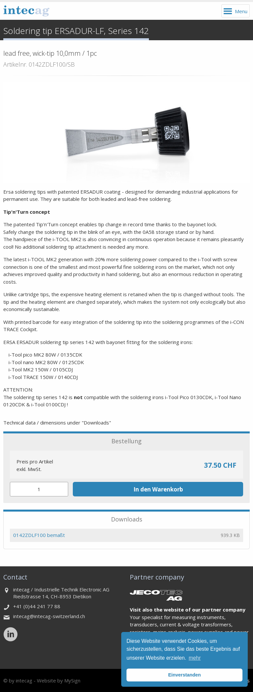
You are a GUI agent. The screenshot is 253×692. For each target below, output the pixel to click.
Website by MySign (58, 680)
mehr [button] (195, 658)
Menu (241, 11)
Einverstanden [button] (184, 674)
